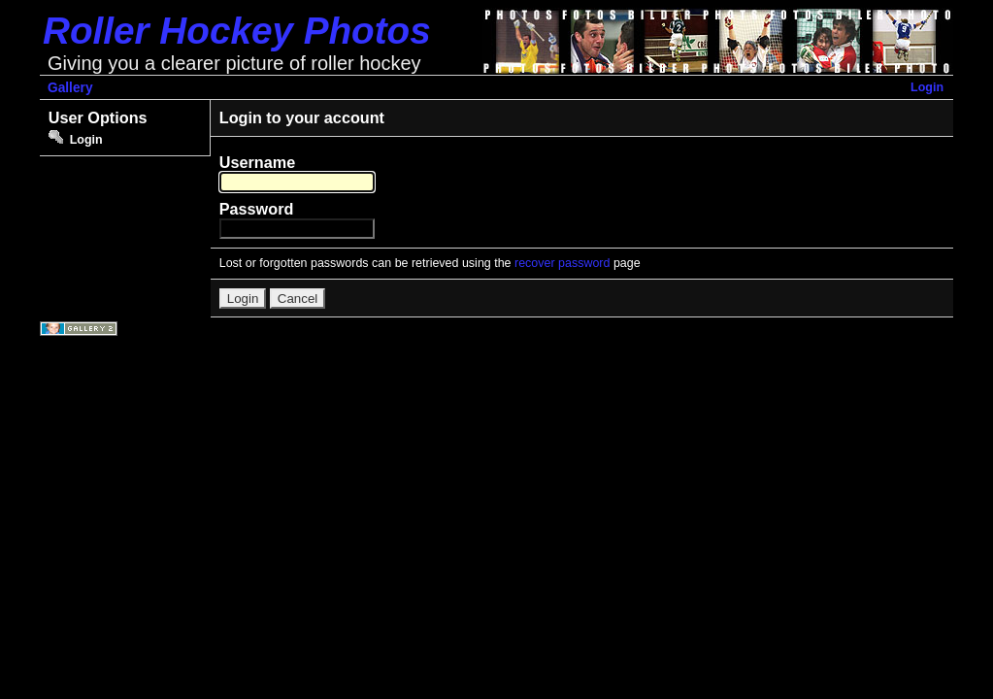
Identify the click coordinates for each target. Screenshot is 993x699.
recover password (562, 263)
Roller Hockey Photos (237, 30)
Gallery (70, 88)
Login (926, 87)
